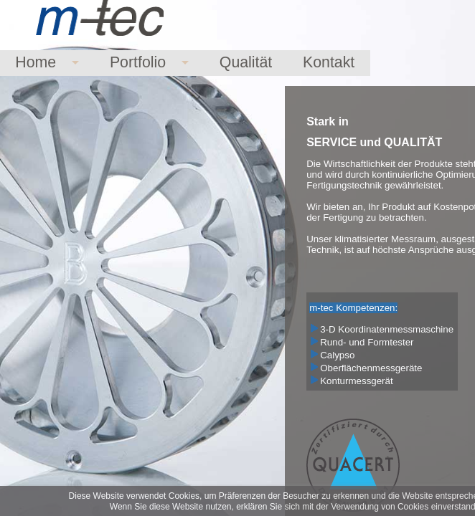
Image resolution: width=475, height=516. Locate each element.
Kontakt (328, 62)
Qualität (246, 62)
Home (35, 62)
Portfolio (138, 62)
